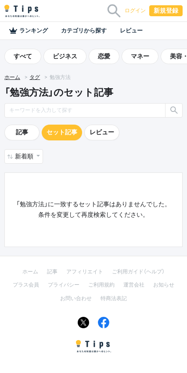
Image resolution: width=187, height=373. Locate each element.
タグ (34, 77)
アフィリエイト (84, 272)
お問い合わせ (76, 298)
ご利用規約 (101, 285)
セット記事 (62, 132)
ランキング (28, 31)
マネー (140, 56)
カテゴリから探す (84, 30)
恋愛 (104, 56)
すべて (23, 56)
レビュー (131, 30)
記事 (22, 132)
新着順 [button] (25, 156)
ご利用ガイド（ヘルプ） (138, 272)
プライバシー (63, 285)
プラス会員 (26, 285)
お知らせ (163, 285)
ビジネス (65, 56)
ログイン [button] (135, 10)
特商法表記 (114, 298)
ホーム (12, 77)
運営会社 (133, 285)
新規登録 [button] (166, 10)
